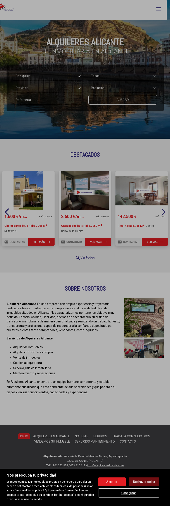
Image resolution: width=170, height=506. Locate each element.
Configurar (128, 493)
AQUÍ (46, 490)
